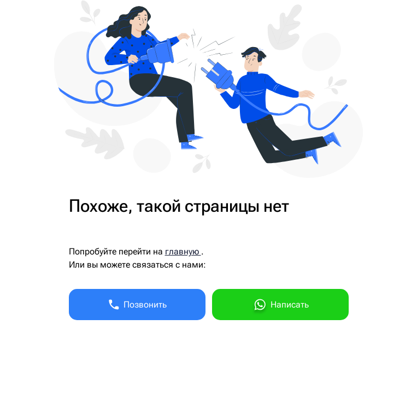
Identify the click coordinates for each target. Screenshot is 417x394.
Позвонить (137, 304)
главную (183, 251)
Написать (280, 306)
